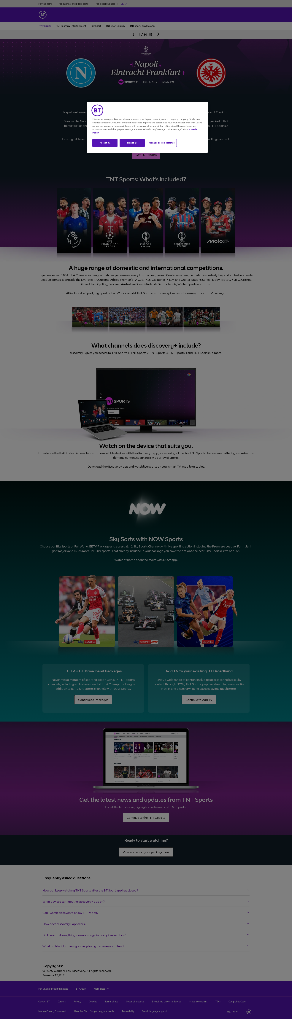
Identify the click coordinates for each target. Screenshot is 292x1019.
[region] (147, 127)
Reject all (132, 142)
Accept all (105, 142)
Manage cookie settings (162, 142)
